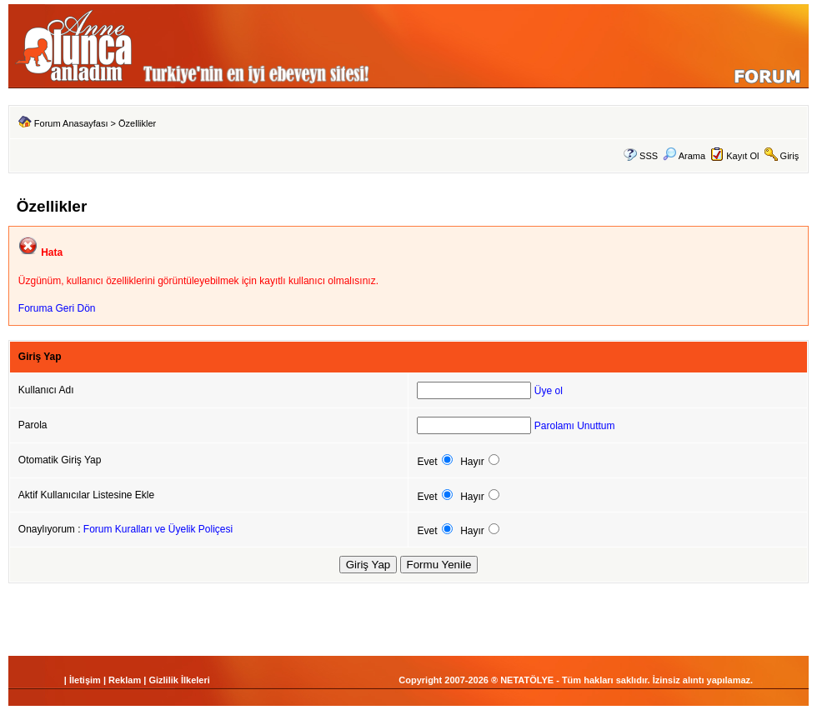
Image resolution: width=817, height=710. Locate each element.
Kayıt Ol (742, 156)
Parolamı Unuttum (574, 426)
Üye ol (548, 391)
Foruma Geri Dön (57, 308)
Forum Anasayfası (71, 123)
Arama (684, 156)
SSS (648, 156)
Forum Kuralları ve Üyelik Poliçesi (158, 529)
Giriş (789, 156)
